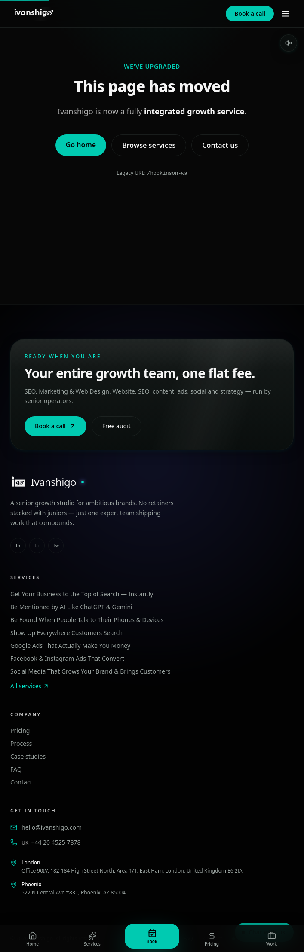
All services (29, 685)
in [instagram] (18, 545)
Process (21, 743)
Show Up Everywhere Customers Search (66, 632)
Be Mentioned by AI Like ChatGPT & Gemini (71, 606)
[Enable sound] (288, 43)
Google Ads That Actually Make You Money (70, 645)
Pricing (20, 730)
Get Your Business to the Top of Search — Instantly (81, 593)
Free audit (116, 425)
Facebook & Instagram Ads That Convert (67, 658)
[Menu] (285, 14)
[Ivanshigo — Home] (33, 14)
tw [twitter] (56, 545)
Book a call (249, 13)
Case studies (28, 756)
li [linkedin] (37, 545)
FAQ (16, 769)
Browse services (148, 145)
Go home (81, 145)
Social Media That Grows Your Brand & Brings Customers (90, 671)
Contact (21, 782)
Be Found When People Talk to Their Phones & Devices (86, 619)
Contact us (220, 145)
